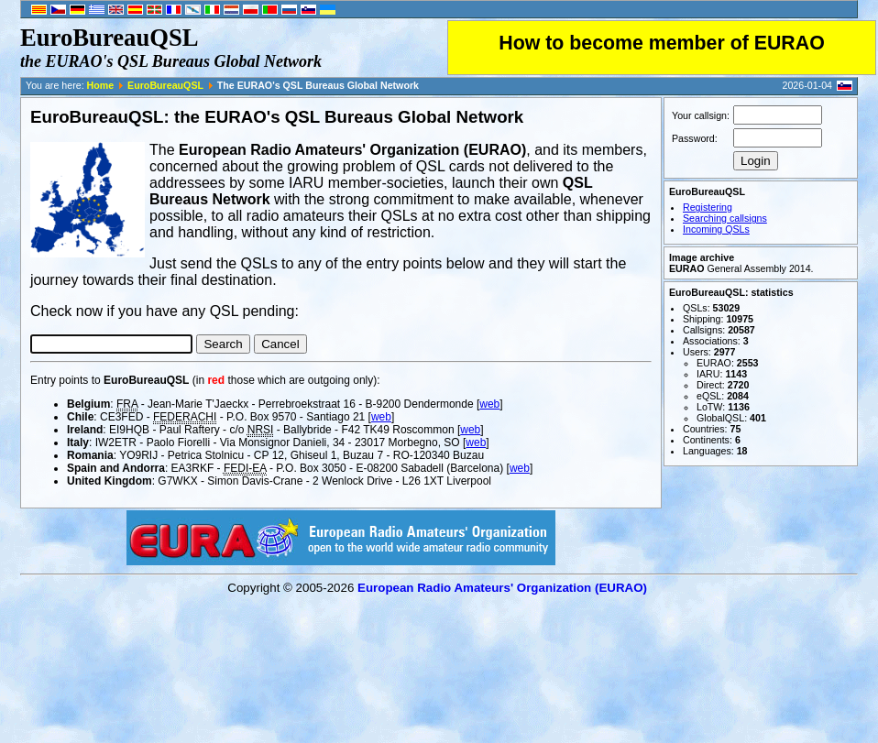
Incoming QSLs (716, 229)
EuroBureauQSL (165, 85)
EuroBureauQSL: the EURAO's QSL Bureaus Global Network (276, 116)
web (489, 404)
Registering (707, 207)
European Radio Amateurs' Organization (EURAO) (502, 588)
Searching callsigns (725, 218)
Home (101, 85)
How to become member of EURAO (662, 43)
